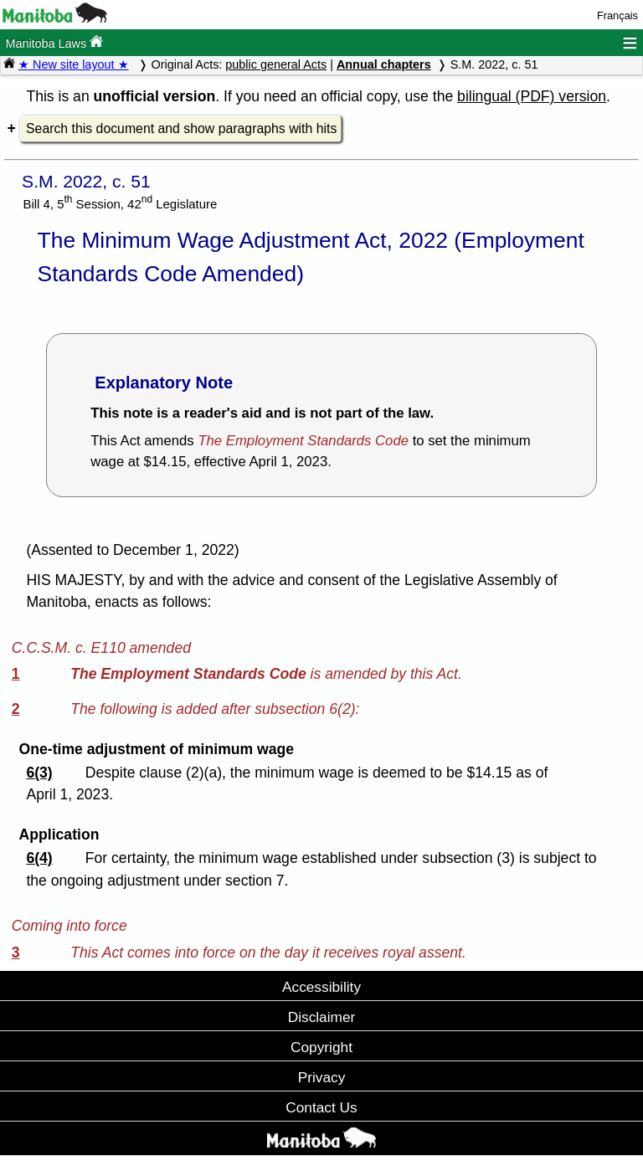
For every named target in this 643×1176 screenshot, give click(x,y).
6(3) (39, 772)
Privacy (322, 1077)
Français (617, 15)
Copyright (321, 1047)
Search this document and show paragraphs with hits (181, 128)
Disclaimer (322, 1017)
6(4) (39, 858)
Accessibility (321, 986)
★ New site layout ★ (73, 64)
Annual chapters (384, 64)
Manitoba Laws (54, 42)
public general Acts (276, 64)
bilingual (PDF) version (531, 96)
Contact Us (321, 1107)
